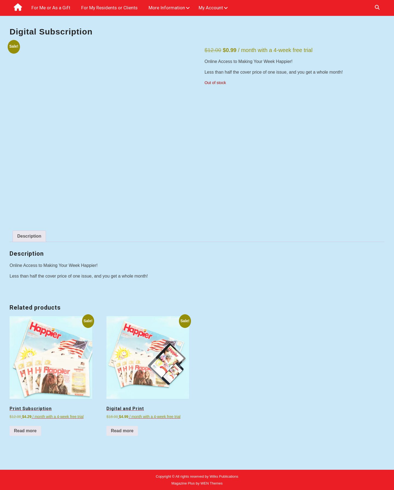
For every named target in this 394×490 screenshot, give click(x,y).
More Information (167, 7)
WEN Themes (212, 483)
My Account (211, 7)
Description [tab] (29, 236)
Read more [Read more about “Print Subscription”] (25, 430)
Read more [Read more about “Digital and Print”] (122, 430)
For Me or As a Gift (50, 7)
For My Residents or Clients (109, 7)
